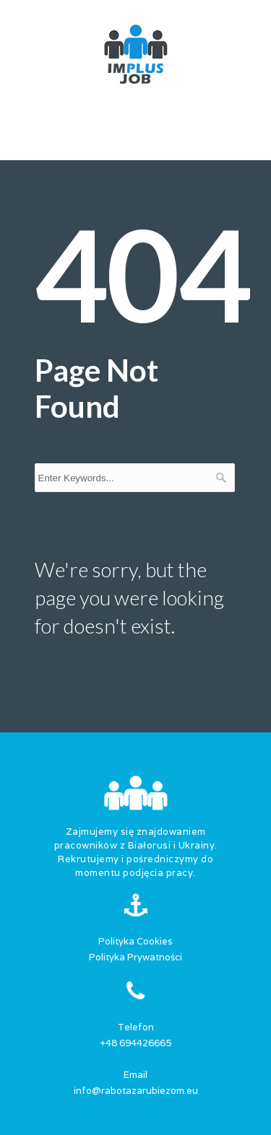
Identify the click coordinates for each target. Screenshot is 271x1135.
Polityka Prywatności (135, 957)
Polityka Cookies (135, 941)
